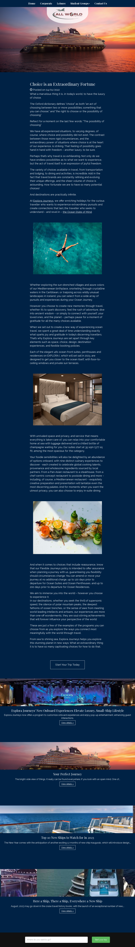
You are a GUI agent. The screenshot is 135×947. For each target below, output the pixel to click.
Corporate (46, 3)
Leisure (61, 3)
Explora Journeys (43, 200)
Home (31, 3)
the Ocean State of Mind (77, 211)
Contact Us (100, 3)
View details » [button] (67, 723)
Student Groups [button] (80, 3)
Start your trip (101, 940)
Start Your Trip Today (67, 664)
